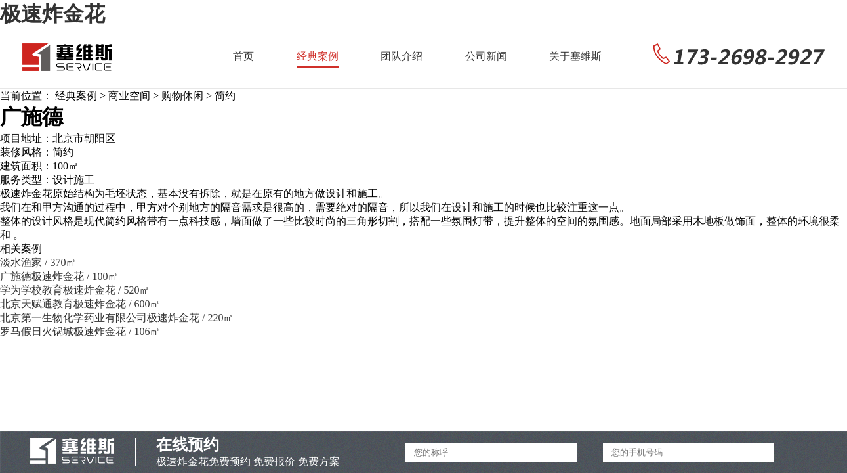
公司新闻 (486, 56)
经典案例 (318, 56)
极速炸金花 (52, 14)
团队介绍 (402, 56)
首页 (243, 56)
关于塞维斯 (575, 56)
